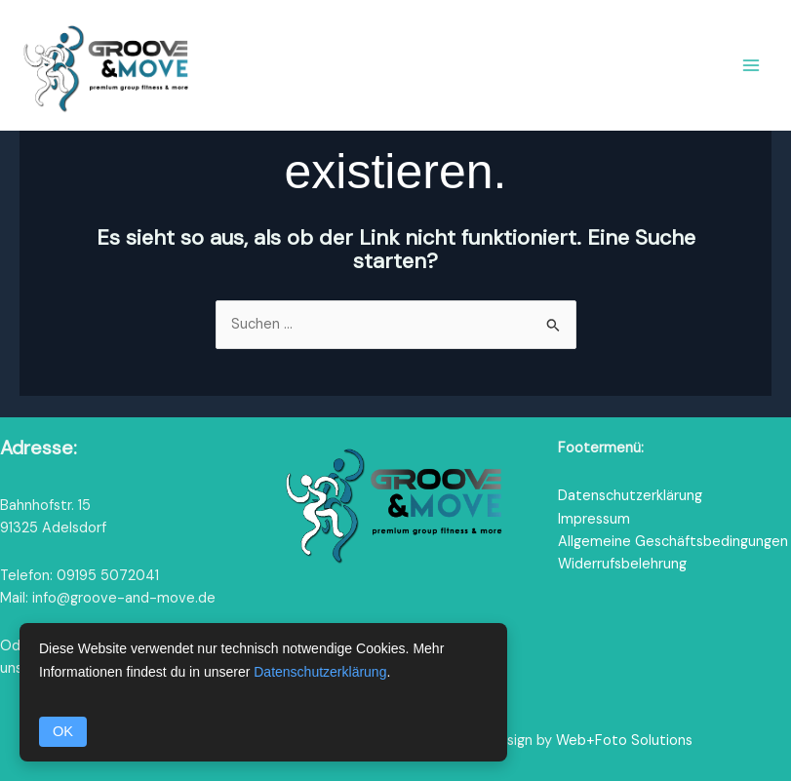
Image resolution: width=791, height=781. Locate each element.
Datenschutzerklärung (630, 496)
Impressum (594, 519)
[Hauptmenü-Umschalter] (751, 65)
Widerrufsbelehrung (622, 564)
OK (63, 731)
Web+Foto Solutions (624, 740)
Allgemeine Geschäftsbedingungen (673, 541)
